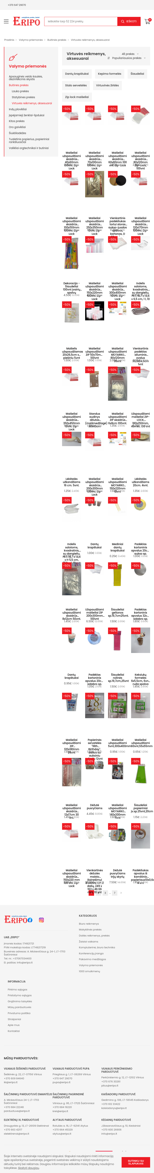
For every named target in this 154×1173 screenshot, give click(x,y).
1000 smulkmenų (89, 971)
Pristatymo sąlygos (20, 995)
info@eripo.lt (25, 962)
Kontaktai (14, 1031)
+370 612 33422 (110, 1104)
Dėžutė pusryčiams (94, 806)
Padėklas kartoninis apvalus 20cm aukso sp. (140, 549)
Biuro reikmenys (89, 924)
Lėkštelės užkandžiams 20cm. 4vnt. (140, 482)
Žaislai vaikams (88, 941)
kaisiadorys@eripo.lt (114, 1108)
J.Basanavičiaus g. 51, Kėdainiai (121, 1126)
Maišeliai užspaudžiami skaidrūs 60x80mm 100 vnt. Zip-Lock (117, 159)
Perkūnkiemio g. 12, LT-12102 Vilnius (122, 1077)
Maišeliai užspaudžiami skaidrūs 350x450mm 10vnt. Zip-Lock (71, 421)
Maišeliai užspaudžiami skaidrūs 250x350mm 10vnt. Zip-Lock (94, 226)
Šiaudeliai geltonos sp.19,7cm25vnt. (118, 613)
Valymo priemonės (31, 40)
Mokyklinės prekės (90, 929)
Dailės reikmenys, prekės (94, 935)
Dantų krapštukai (77, 74)
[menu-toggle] (6, 21)
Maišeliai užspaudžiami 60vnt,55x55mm (142, 743)
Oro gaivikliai (17, 127)
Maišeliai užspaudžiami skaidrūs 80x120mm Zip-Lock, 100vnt (140, 160)
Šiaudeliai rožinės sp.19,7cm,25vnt (118, 678)
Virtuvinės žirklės (107, 85)
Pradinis (9, 40)
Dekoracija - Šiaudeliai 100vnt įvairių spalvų (71, 288)
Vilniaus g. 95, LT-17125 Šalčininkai (73, 1103)
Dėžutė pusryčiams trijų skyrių (117, 873)
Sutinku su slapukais (136, 1162)
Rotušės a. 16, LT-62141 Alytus (70, 1126)
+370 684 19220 (62, 1107)
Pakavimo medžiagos (92, 959)
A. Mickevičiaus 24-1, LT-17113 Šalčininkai (21, 1101)
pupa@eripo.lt (61, 1082)
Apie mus (14, 1025)
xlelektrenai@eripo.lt (16, 1134)
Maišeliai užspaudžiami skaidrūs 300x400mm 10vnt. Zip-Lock (117, 291)
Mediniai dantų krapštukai (118, 547)
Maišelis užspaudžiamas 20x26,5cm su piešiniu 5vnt (72, 353)
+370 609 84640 (14, 1078)
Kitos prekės (17, 121)
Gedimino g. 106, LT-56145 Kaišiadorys (125, 1100)
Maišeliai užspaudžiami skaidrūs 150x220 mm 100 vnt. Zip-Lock (71, 878)
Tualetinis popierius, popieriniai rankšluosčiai (29, 140)
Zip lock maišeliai (77, 97)
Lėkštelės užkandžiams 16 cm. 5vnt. (71, 482)
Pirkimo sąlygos (17, 989)
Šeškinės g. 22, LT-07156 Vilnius (23, 1074)
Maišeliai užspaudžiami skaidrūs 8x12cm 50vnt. (71, 614)
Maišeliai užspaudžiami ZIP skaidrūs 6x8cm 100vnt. (117, 418)
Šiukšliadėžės (17, 133)
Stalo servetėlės (76, 85)
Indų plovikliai (18, 109)
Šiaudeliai (137, 74)
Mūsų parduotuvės (19, 1007)
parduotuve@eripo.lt (17, 1111)
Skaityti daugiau (28, 1168)
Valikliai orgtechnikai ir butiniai (29, 148)
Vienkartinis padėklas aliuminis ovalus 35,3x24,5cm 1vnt (140, 356)
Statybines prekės (23, 97)
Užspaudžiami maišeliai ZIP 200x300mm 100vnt (94, 614)
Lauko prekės (20, 91)
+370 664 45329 (63, 1129)
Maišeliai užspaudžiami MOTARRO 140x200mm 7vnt (117, 811)
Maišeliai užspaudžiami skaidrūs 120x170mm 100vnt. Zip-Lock (140, 226)
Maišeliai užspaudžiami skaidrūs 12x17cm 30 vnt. (71, 811)
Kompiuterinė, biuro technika (97, 947)
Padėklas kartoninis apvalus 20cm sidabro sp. (94, 679)
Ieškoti (131, 21)
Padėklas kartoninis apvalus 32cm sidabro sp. (140, 614)
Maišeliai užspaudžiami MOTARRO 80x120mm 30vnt (117, 355)
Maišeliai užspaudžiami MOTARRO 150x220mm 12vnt (117, 485)
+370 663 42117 (13, 1129)
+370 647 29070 (17, 5)
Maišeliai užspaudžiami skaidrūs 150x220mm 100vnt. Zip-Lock (94, 291)
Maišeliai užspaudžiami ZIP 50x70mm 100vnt (94, 353)
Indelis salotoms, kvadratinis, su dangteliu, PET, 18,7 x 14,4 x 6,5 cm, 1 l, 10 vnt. (141, 293)
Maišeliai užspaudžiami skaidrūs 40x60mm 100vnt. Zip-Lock (71, 160)
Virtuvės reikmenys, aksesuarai (90, 40)
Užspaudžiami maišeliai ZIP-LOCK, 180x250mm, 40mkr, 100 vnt (140, 420)
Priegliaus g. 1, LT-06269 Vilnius (72, 1074)
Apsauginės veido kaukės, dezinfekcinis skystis (26, 78)
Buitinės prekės (57, 40)
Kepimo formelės (109, 74)
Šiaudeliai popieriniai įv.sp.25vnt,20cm (142, 808)
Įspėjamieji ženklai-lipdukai (26, 115)
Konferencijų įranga (91, 953)
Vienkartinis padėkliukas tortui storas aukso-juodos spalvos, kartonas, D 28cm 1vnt (117, 227)
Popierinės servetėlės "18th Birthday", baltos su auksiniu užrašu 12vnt (95, 749)
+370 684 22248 (14, 1107)
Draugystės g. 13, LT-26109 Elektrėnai (26, 1126)
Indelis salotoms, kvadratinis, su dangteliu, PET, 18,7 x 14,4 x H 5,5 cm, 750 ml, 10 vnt (71, 553)
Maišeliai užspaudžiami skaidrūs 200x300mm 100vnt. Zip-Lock (94, 487)
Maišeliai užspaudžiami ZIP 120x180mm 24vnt (71, 746)
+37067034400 (22, 958)
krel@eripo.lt (60, 1111)
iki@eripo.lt (10, 1082)
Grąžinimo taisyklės (20, 1001)
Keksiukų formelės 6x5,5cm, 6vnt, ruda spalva (140, 679)
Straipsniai (14, 1019)
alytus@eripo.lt (62, 1134)
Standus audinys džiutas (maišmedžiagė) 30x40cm (96, 420)
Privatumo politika (19, 1013)
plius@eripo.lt (109, 1085)
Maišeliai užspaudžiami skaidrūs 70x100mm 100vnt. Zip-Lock (94, 160)
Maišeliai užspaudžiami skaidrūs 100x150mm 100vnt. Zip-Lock (71, 226)
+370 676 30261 (110, 1081)
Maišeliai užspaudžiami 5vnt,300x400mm (119, 743)
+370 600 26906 (111, 1129)
